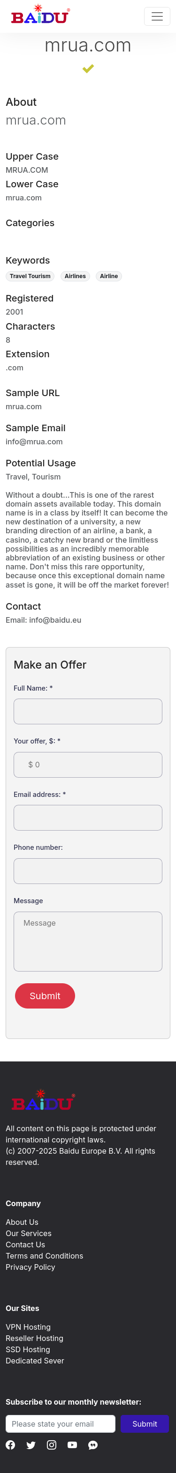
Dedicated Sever (35, 1360)
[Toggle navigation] (157, 16)
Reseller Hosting (34, 1338)
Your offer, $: (37, 741)
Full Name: (33, 688)
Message (28, 901)
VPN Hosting (28, 1327)
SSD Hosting (28, 1349)
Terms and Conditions (44, 1255)
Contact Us (25, 1244)
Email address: (40, 794)
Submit (45, 996)
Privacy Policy (30, 1267)
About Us (22, 1222)
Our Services (29, 1233)
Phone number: (38, 847)
